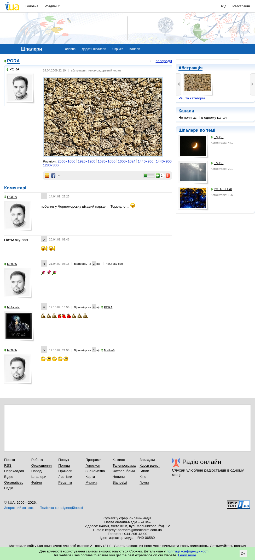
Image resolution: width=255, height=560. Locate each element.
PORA (13, 60)
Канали (135, 49)
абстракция (78, 70)
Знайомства (95, 471)
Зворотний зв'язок (18, 508)
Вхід (223, 6)
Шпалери (188, 130)
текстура (94, 70)
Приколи (65, 471)
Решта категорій (191, 98)
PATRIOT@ (221, 189)
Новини (119, 477)
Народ (36, 471)
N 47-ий (12, 307)
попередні (164, 61)
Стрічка (117, 49)
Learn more (187, 555)
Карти (90, 477)
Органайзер (13, 482)
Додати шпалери (94, 49)
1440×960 (145, 161)
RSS (7, 465)
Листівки (65, 477)
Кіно (143, 477)
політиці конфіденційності (187, 551)
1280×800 (51, 165)
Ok (243, 554)
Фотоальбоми (124, 471)
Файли (36, 482)
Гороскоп (92, 465)
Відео (8, 477)
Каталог (119, 460)
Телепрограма (124, 465)
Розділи (51, 6)
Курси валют (150, 465)
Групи (144, 482)
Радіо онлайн (201, 461)
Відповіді (120, 482)
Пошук (63, 460)
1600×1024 (127, 161)
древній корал (111, 70)
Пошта (9, 460)
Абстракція (190, 67)
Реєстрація (241, 6)
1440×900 (164, 161)
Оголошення (41, 465)
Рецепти (65, 482)
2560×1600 (67, 161)
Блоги (144, 471)
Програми (93, 460)
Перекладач (14, 471)
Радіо (8, 488)
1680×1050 (106, 161)
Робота (37, 460)
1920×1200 (86, 161)
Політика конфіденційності (61, 508)
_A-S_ (217, 137)
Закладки (147, 460)
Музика (91, 482)
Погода (64, 465)
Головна (32, 6)
